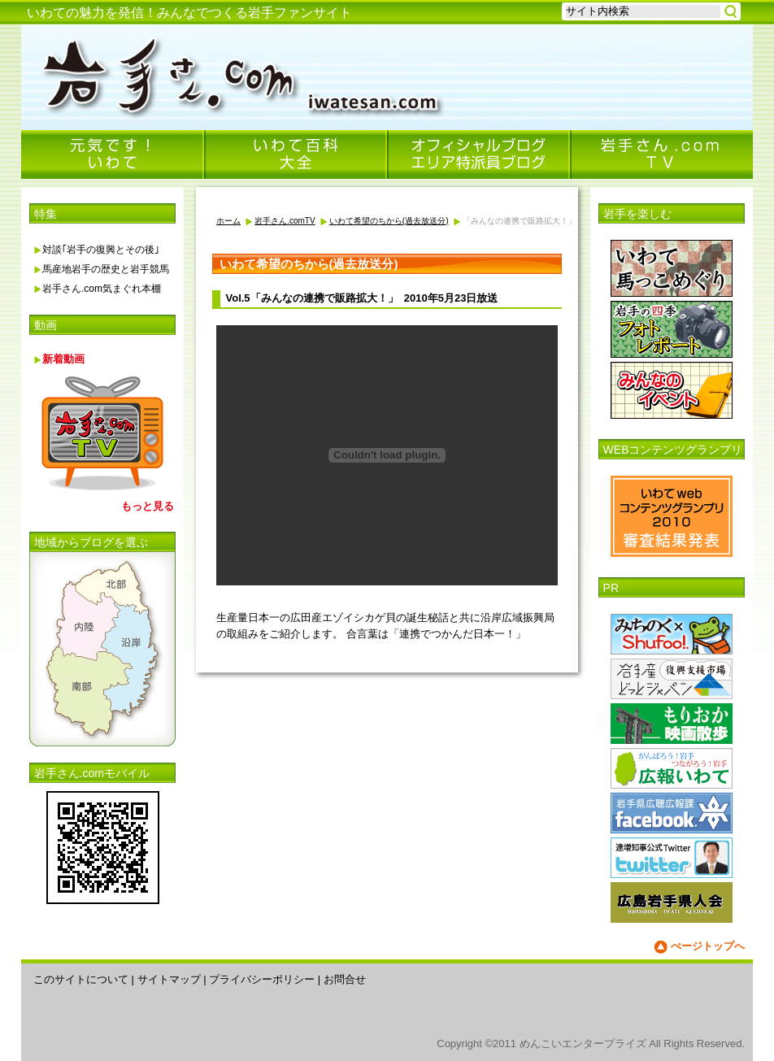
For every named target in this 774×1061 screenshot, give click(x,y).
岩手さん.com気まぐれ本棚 (101, 288)
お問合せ (345, 979)
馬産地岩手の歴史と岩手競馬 (105, 269)
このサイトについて (80, 979)
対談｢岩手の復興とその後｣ (100, 249)
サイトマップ (169, 979)
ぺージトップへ (708, 946)
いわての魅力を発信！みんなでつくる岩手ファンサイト (189, 13)
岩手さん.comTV (284, 220)
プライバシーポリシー (262, 979)
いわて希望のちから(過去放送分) (389, 220)
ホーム (228, 220)
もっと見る (147, 506)
